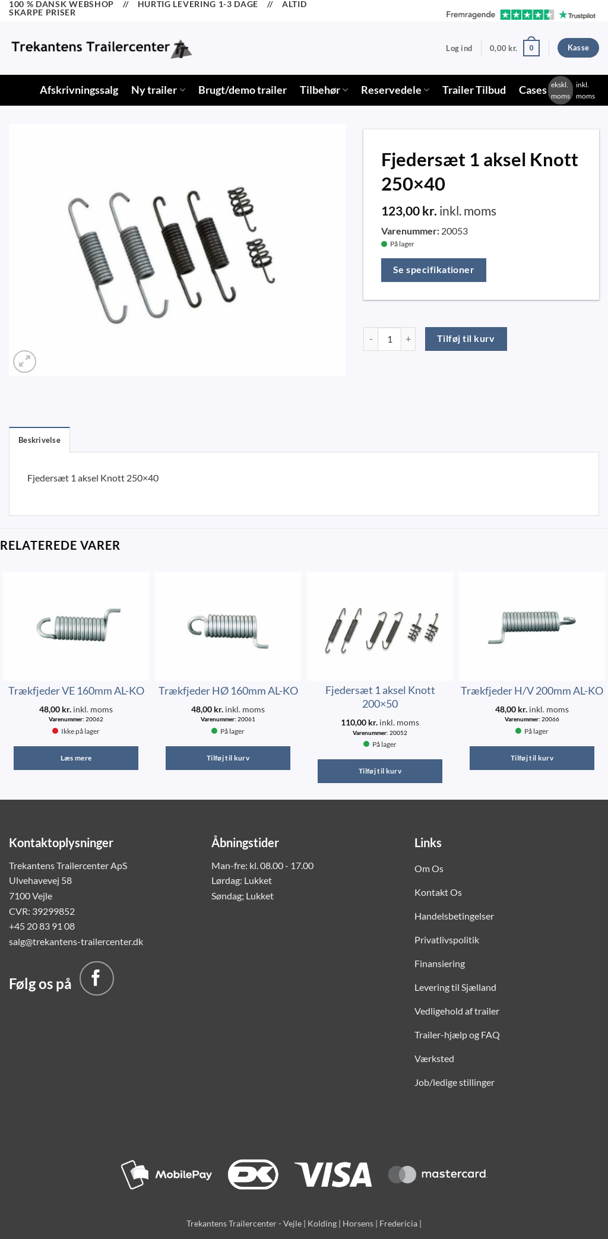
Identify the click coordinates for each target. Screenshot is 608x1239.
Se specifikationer (433, 269)
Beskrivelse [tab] (39, 440)
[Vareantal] (389, 339)
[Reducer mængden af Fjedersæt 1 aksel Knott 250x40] (370, 339)
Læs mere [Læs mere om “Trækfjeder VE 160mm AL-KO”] (76, 758)
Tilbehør (324, 90)
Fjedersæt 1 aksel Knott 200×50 (380, 696)
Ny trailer (158, 90)
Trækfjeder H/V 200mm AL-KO (532, 690)
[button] (459, 48)
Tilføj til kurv (466, 338)
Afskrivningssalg (79, 90)
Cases (533, 90)
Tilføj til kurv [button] (228, 758)
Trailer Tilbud (474, 90)
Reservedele (395, 90)
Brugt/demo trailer (242, 90)
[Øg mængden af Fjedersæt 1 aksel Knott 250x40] (408, 339)
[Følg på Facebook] (97, 978)
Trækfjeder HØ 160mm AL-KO (228, 690)
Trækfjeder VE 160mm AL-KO (76, 690)
